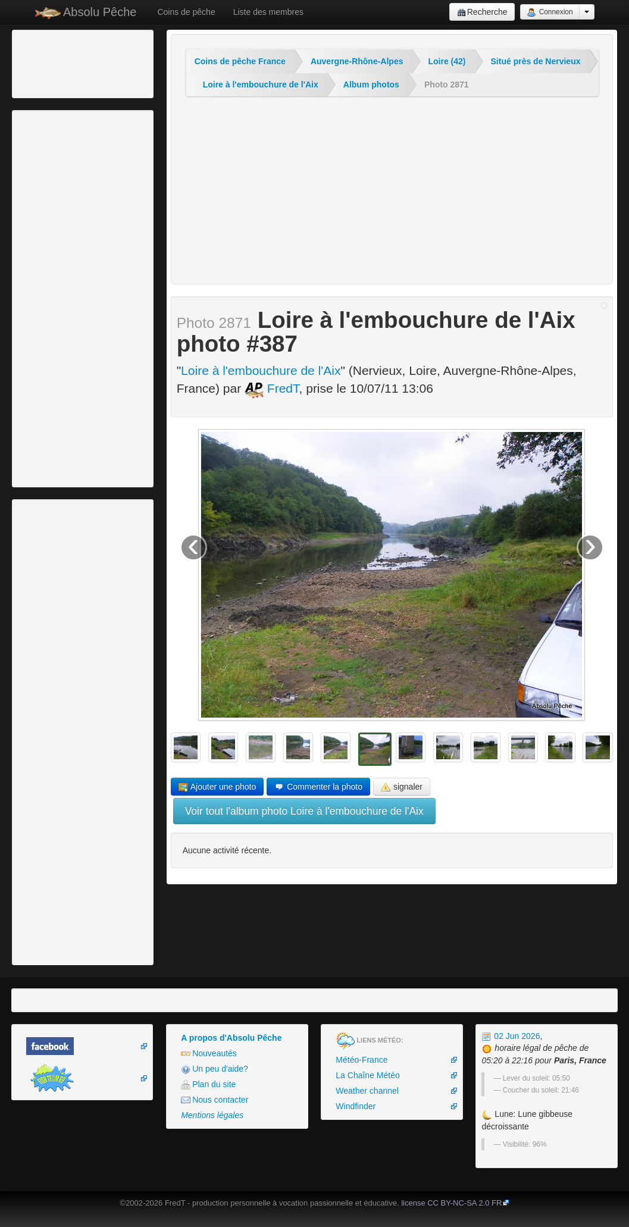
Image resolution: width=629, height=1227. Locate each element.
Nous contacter (214, 1100)
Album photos (371, 84)
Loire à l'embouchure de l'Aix (260, 84)
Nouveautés (209, 1053)
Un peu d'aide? (214, 1069)
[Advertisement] (80, 62)
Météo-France (361, 1060)
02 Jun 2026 (510, 1036)
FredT (272, 388)
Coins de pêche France (240, 61)
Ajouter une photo (217, 787)
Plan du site (208, 1084)
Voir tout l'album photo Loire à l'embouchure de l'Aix (304, 811)
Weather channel (367, 1090)
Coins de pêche (186, 12)
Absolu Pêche (86, 12)
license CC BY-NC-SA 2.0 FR (451, 1202)
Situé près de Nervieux (536, 61)
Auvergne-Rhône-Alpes (357, 61)
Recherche (482, 12)
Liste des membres (268, 12)
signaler (402, 787)
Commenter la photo (318, 787)
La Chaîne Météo (367, 1075)
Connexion (549, 12)
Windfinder (355, 1106)
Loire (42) (447, 61)
